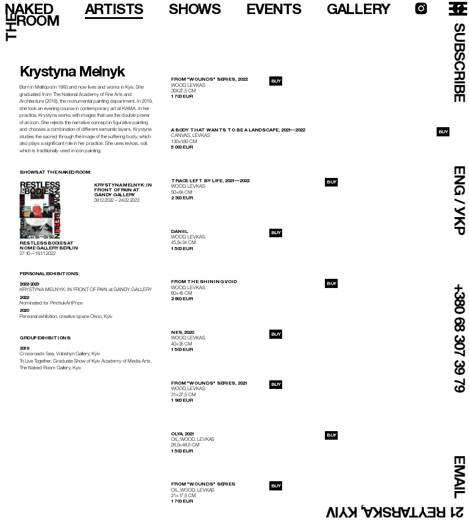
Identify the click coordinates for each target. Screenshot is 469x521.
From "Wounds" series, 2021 (209, 383)
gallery (358, 9)
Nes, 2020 (182, 332)
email (459, 477)
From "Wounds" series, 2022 (209, 79)
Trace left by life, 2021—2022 (210, 180)
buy (276, 81)
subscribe (459, 62)
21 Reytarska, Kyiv (395, 512)
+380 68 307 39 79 (459, 338)
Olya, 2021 (182, 434)
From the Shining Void (204, 281)
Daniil (180, 231)
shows (194, 9)
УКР (459, 220)
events (273, 9)
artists (114, 9)
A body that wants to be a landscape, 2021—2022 (238, 130)
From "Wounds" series (203, 484)
